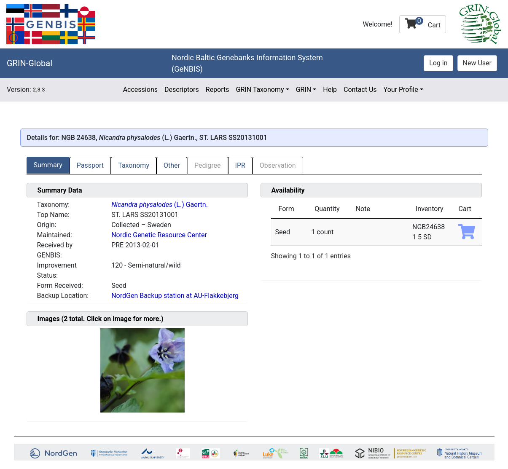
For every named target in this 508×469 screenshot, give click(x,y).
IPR (240, 165)
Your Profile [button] (401, 90)
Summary (48, 165)
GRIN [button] (304, 90)
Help (330, 90)
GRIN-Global (29, 63)
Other (172, 165)
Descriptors (181, 90)
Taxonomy (133, 165)
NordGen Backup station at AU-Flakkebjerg (175, 296)
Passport (90, 165)
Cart (423, 23)
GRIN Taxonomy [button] (260, 90)
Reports (217, 90)
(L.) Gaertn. (159, 205)
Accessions (140, 90)
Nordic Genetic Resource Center (159, 235)
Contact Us (360, 90)
